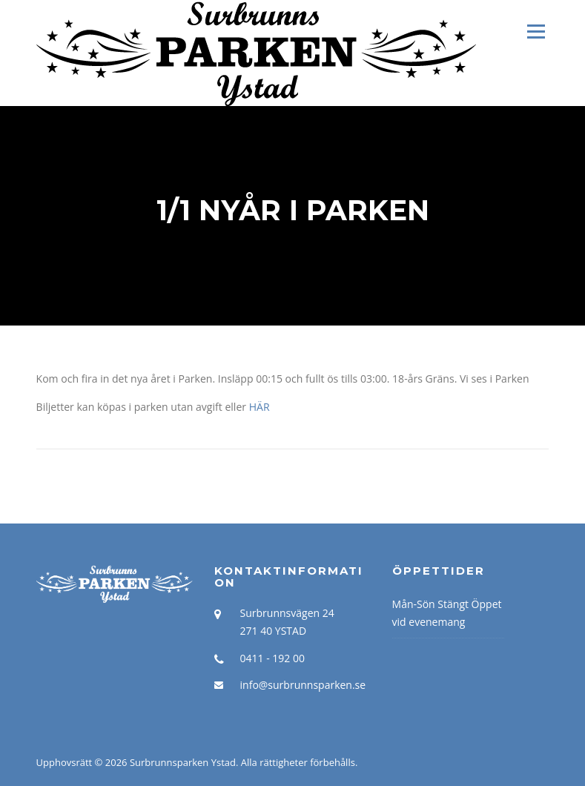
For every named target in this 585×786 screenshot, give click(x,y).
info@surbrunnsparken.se (303, 685)
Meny (536, 31)
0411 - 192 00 (272, 658)
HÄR (259, 407)
